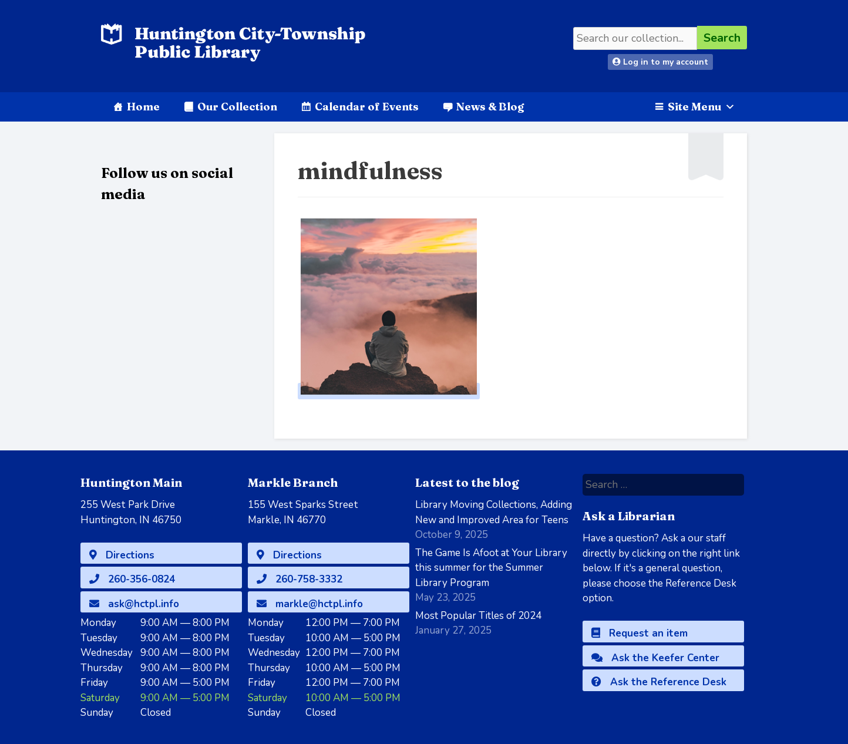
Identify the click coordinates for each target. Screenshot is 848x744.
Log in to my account (660, 62)
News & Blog (490, 106)
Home (143, 106)
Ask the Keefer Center (655, 658)
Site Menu (701, 106)
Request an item (639, 633)
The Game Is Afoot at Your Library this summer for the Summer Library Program (491, 568)
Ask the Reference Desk (658, 682)
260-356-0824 (132, 579)
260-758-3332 (299, 579)
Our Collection (237, 106)
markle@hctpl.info (310, 604)
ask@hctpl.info (134, 604)
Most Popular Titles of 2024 (478, 615)
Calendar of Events (367, 106)
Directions (121, 555)
